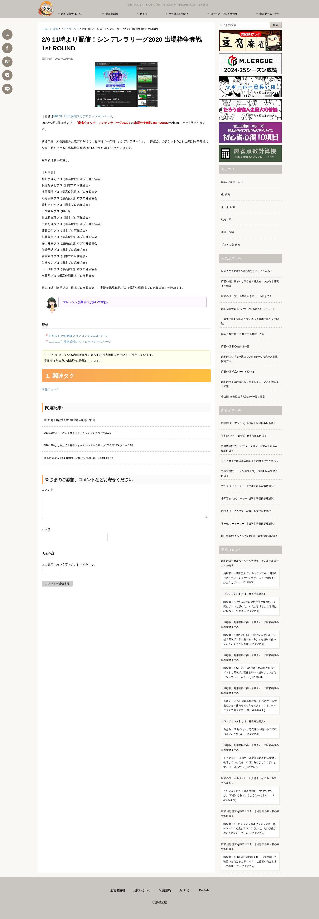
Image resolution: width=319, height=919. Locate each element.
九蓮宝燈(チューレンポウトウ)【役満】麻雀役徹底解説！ (249, 473)
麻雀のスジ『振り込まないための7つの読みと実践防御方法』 (249, 359)
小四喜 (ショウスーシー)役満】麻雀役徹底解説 (247, 498)
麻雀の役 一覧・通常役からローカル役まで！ (246, 296)
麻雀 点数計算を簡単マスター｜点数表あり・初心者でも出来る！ (250, 824)
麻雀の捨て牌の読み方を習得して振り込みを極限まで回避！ (250, 384)
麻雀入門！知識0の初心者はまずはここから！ (247, 271)
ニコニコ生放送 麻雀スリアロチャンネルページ (80, 341)
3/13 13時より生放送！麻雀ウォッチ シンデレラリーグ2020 (77, 432)
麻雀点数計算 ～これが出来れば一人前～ (244, 333)
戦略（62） (227, 219)
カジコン (185, 890)
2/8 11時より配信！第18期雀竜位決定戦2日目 (69, 420)
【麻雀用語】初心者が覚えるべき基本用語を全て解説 (250, 321)
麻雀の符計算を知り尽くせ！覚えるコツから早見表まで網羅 (250, 284)
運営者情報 (117, 890)
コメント (47, 489)
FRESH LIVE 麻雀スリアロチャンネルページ (82, 116)
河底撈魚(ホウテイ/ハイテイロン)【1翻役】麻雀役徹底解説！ (249, 448)
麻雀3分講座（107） (232, 181)
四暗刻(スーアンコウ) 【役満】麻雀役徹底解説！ (248, 423)
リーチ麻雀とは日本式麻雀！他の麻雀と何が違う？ (250, 460)
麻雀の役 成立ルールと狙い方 (237, 371)
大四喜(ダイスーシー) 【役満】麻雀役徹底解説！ (248, 485)
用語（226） (228, 232)
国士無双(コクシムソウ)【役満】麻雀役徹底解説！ (249, 536)
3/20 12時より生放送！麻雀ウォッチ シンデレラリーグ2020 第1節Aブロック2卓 (89, 445)
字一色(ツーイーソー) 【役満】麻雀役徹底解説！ (248, 523)
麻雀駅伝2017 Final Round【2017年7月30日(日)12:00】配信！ (79, 457)
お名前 (46, 534)
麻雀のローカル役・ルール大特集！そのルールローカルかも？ (250, 573)
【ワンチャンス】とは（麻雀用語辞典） (250, 604)
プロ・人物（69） (231, 244)
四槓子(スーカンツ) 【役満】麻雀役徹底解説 (246, 511)
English (204, 890)
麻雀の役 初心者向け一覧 (235, 346)
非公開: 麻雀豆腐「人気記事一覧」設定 (243, 396)
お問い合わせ (142, 890)
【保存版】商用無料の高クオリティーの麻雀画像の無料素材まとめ (250, 635)
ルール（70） (228, 207)
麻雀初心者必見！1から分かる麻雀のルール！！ (248, 308)
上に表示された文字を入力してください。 (69, 569)
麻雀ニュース (50, 389)
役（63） (226, 194)
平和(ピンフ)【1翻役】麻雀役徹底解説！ (244, 435)
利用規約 (165, 890)
